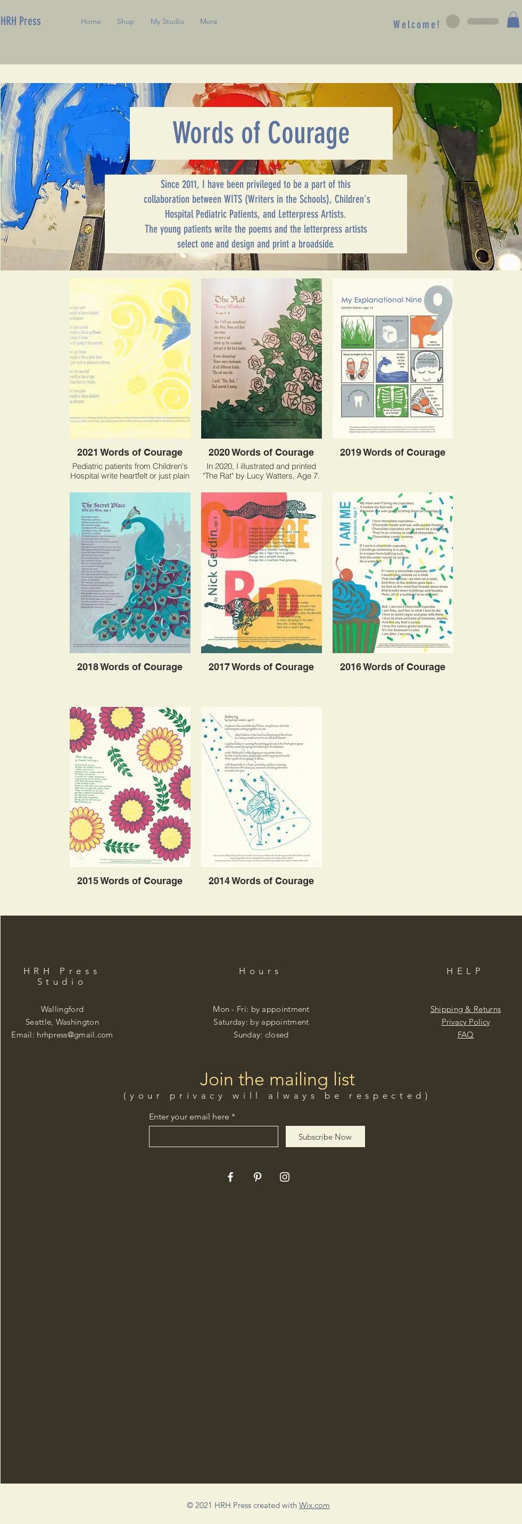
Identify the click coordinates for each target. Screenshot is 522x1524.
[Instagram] (284, 1177)
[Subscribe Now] (325, 1136)
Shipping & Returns (465, 1009)
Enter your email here (189, 1117)
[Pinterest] (257, 1177)
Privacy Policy (466, 1022)
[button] (513, 20)
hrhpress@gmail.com (75, 1034)
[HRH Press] (37, 21)
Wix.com (314, 1505)
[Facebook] (230, 1177)
